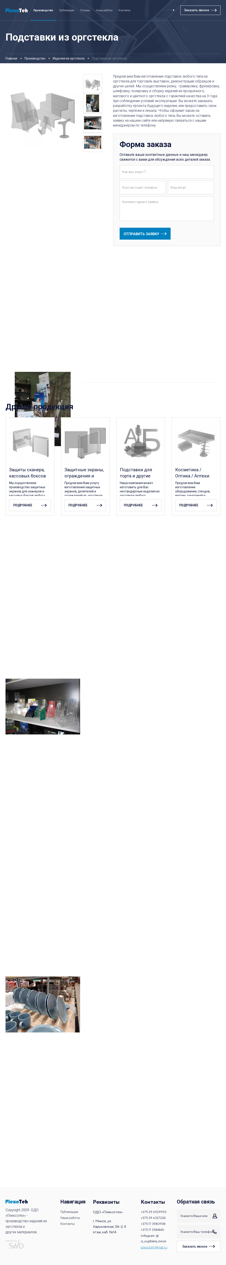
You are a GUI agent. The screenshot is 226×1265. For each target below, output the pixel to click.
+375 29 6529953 (159, 10)
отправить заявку (141, 234)
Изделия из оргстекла (69, 58)
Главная (11, 58)
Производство (43, 10)
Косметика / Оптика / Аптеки (192, 473)
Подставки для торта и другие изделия (136, 473)
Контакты (124, 10)
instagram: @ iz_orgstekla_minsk (153, 1239)
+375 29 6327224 (153, 1216)
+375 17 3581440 (152, 1229)
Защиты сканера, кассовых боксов (27, 473)
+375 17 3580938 (153, 1223)
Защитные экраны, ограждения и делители (84, 473)
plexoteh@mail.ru (154, 1249)
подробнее (21, 505)
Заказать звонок (196, 10)
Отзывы (85, 10)
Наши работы (104, 10)
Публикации (66, 10)
